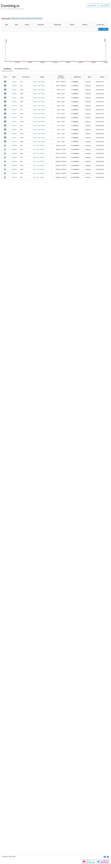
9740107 (14, 109)
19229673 (14, 165)
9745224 (14, 89)
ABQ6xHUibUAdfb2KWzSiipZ (26, 18)
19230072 (14, 145)
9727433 (14, 117)
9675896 (14, 133)
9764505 (14, 85)
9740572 (14, 105)
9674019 (14, 141)
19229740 (14, 157)
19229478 (14, 173)
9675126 (14, 137)
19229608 (14, 169)
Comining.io (10, 6)
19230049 (14, 153)
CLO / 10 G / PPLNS (38, 145)
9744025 (14, 93)
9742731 (14, 97)
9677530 (14, 121)
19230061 (14, 149)
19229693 (14, 161)
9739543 (14, 113)
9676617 (14, 125)
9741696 (14, 101)
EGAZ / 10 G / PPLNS (39, 81)
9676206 (14, 129)
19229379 (14, 177)
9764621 (14, 81)
